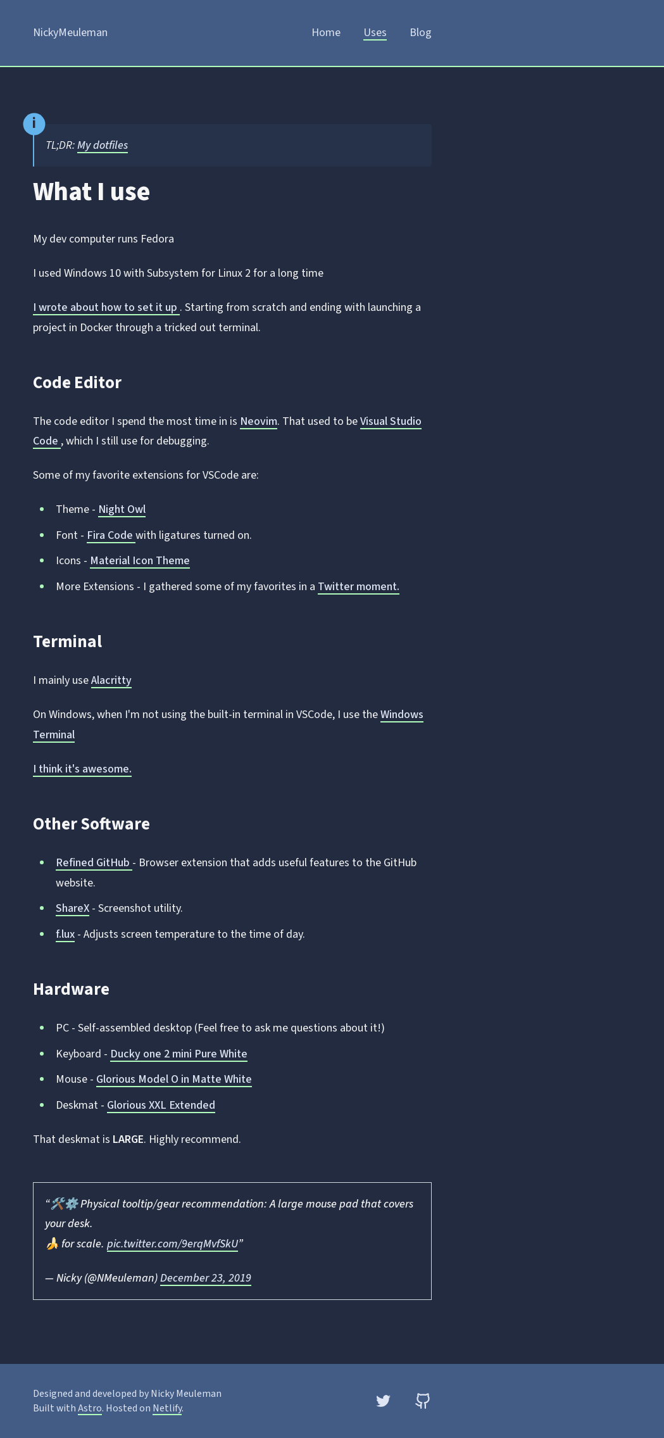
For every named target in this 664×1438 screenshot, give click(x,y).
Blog (421, 33)
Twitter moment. (358, 587)
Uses (375, 33)
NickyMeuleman (70, 33)
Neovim (258, 421)
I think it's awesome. (82, 769)
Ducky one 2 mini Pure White (178, 1054)
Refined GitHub (94, 863)
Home (326, 33)
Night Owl (122, 509)
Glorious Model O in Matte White (174, 1079)
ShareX (72, 908)
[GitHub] (423, 1401)
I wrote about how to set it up (106, 307)
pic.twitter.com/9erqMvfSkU (172, 1244)
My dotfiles (102, 145)
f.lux (65, 934)
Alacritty (111, 680)
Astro (90, 1408)
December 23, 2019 (205, 1278)
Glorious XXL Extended (161, 1105)
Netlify (167, 1408)
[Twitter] (383, 1401)
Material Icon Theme (140, 561)
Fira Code (111, 535)
